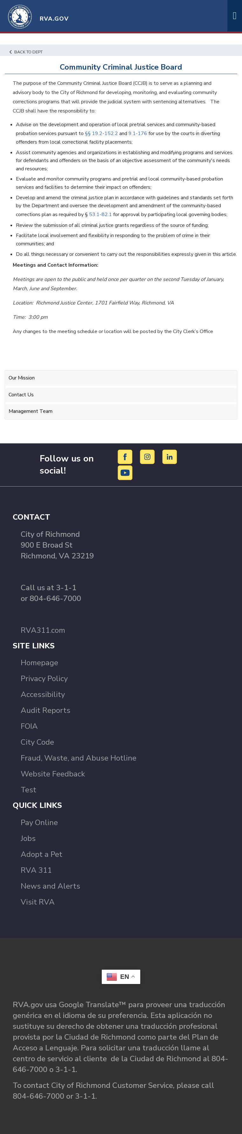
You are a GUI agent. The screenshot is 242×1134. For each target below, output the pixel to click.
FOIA (29, 726)
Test (28, 790)
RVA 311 (36, 870)
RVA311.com (43, 630)
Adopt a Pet (41, 854)
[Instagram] (148, 456)
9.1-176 (137, 133)
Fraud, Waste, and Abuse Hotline (78, 758)
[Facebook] (126, 456)
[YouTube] (125, 472)
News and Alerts (50, 886)
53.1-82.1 (100, 214)
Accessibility (43, 694)
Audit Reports (45, 710)
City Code (37, 742)
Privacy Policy (44, 678)
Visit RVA (38, 902)
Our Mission (22, 377)
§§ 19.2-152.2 (101, 133)
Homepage (39, 663)
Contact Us (21, 394)
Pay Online (39, 822)
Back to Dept (26, 52)
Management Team (30, 411)
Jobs (28, 838)
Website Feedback (53, 774)
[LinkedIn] (170, 456)
